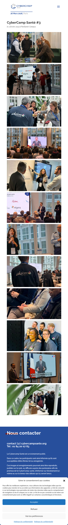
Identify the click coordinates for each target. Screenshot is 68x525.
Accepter (34, 502)
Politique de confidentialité (23, 522)
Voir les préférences (34, 516)
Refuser (34, 509)
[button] (64, 480)
